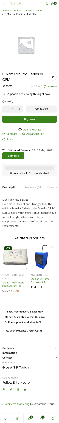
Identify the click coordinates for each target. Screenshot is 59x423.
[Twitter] (25, 389)
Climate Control (34, 10)
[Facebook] (11, 389)
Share (9, 139)
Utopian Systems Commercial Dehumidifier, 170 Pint (42, 282)
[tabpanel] (29, 212)
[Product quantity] (12, 109)
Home (5, 10)
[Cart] (53, 3)
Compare (11, 133)
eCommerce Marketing (15, 404)
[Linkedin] (3, 389)
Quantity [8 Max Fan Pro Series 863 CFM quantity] (7, 101)
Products (17, 10)
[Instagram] (18, 389)
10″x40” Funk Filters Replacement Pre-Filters (13, 286)
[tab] (10, 187)
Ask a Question (35, 133)
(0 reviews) (50, 86)
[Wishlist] (29, 418)
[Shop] (18, 418)
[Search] (47, 3)
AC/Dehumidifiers (39, 275)
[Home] (6, 418)
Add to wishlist (53, 77)
